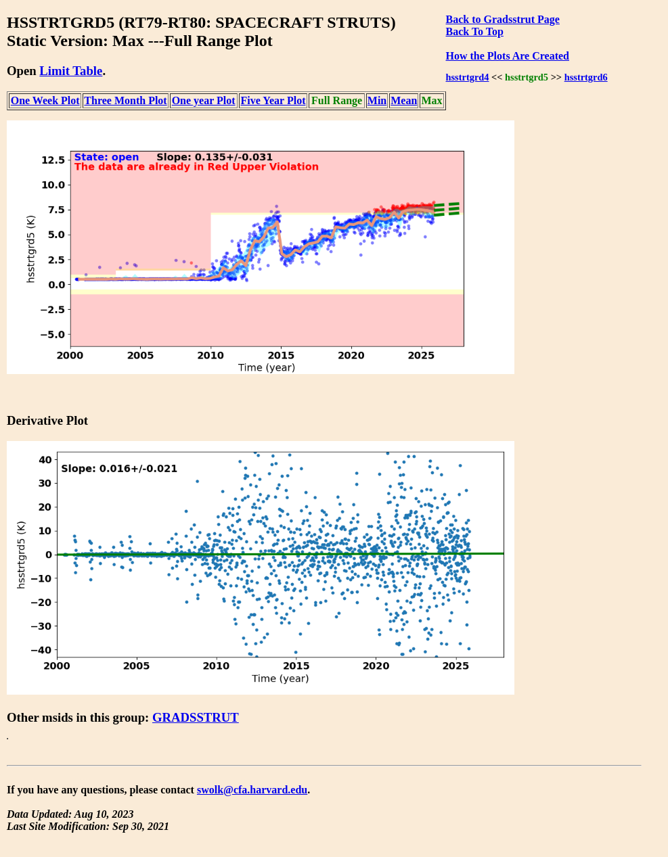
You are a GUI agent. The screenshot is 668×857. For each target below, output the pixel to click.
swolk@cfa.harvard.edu (252, 789)
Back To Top (475, 31)
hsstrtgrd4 (467, 77)
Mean (404, 100)
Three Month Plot (125, 100)
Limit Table (70, 71)
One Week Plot (45, 100)
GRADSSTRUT (195, 717)
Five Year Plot (272, 100)
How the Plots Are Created (507, 56)
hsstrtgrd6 (586, 77)
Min (377, 100)
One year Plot (204, 100)
